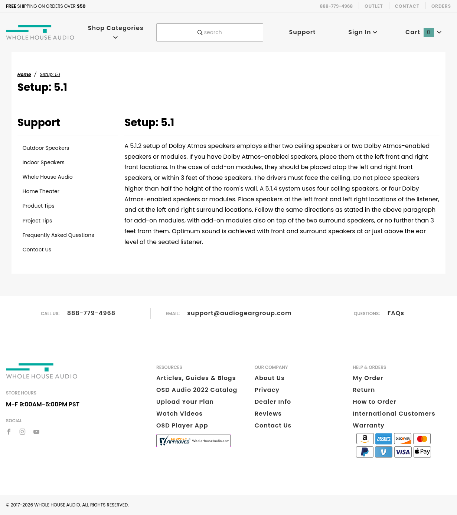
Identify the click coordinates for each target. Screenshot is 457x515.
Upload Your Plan (185, 401)
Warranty (368, 425)
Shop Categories (116, 32)
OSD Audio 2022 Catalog (196, 390)
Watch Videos (179, 413)
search (210, 32)
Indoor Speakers (44, 162)
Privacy (267, 390)
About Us (270, 378)
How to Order (374, 401)
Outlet (374, 6)
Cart (423, 32)
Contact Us (37, 249)
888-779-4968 (91, 313)
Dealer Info (273, 401)
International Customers (394, 413)
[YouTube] (36, 432)
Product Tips (39, 205)
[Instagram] (22, 432)
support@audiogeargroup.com (239, 313)
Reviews (268, 413)
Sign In (363, 32)
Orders (441, 6)
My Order (368, 378)
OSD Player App (182, 425)
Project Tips (37, 220)
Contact (407, 6)
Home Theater (41, 191)
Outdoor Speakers (46, 148)
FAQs (396, 313)
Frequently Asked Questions (58, 235)
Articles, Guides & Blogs (196, 378)
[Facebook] (9, 432)
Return (364, 390)
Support (302, 32)
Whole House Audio (48, 177)
